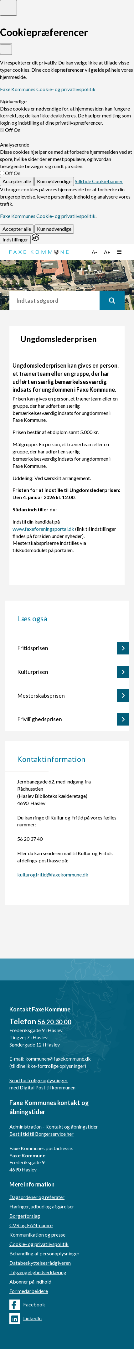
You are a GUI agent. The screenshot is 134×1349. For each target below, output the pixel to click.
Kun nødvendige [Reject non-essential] (54, 181)
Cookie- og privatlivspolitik (39, 1244)
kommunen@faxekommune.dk (58, 1059)
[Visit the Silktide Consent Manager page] (35, 239)
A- (94, 252)
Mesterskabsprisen (41, 695)
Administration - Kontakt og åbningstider (53, 1126)
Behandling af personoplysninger (44, 1253)
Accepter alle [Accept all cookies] (17, 181)
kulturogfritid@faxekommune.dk (52, 874)
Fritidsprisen (32, 647)
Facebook (27, 1305)
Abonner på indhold (30, 1281)
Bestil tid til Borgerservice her (41, 1134)
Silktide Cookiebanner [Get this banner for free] (99, 181)
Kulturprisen (32, 671)
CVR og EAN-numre (31, 1225)
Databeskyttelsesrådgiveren (40, 1263)
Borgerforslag (24, 1216)
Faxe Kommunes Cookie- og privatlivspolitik (47, 89)
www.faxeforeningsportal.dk (43, 529)
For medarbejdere (28, 1291)
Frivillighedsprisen (39, 719)
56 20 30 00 (54, 1022)
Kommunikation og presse (37, 1235)
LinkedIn (25, 1318)
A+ (107, 252)
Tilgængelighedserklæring (37, 1272)
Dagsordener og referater (36, 1197)
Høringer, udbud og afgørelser (41, 1206)
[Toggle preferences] (8, 8)
